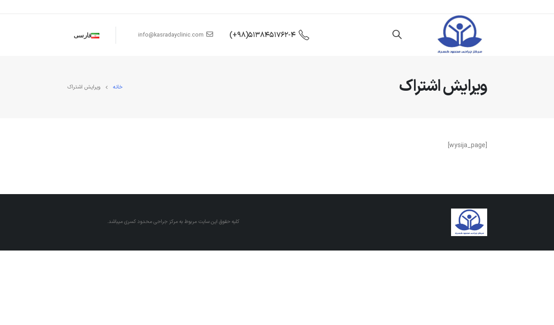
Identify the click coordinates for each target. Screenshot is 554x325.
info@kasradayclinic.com (175, 35)
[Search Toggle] (397, 35)
